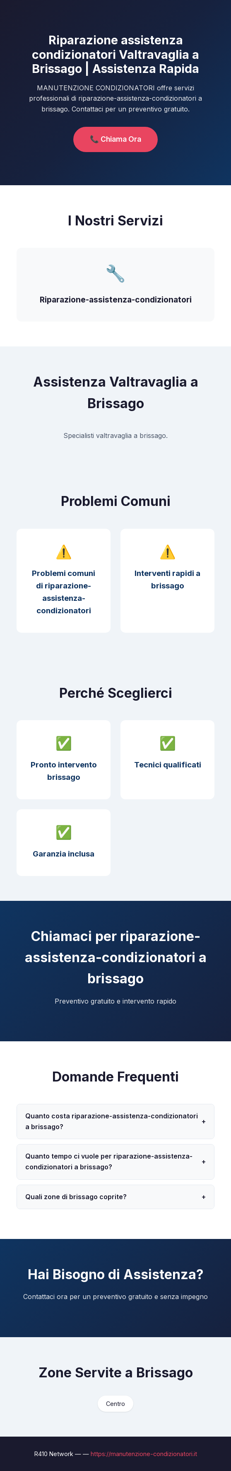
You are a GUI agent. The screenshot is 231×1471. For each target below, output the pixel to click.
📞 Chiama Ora (115, 139)
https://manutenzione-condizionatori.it (144, 1453)
